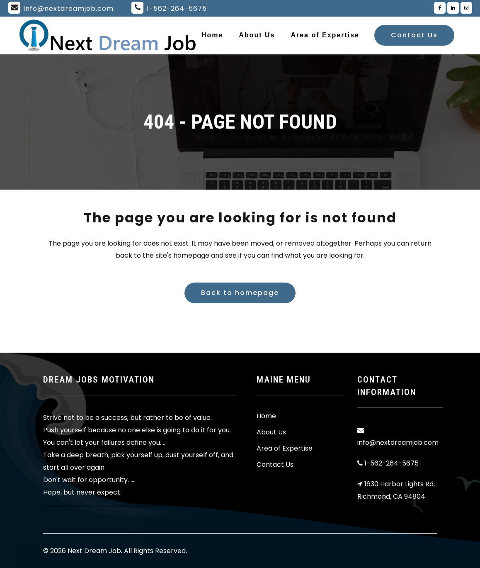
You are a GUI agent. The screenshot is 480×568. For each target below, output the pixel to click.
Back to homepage (240, 292)
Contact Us (414, 35)
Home (266, 416)
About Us (271, 432)
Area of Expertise (285, 448)
